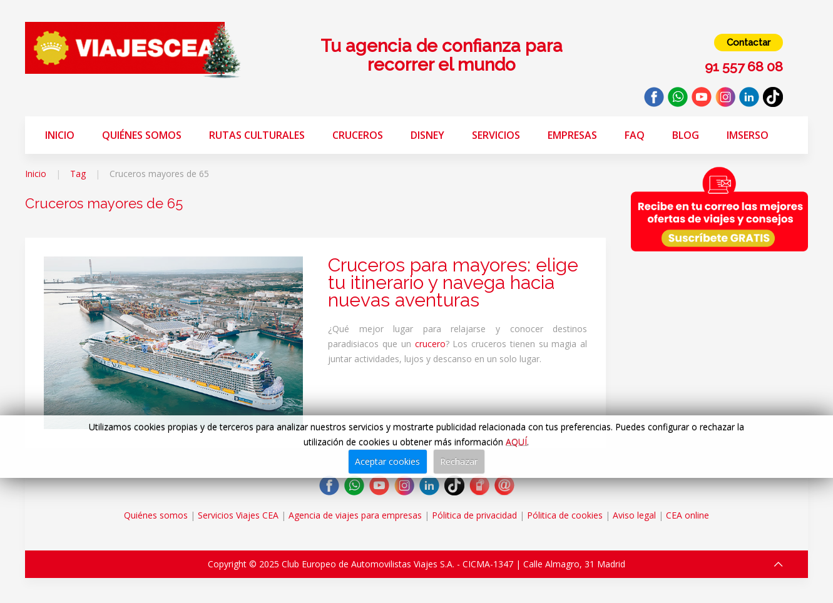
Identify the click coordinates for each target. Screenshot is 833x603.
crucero (430, 344)
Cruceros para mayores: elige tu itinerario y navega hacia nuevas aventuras (453, 282)
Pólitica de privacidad (474, 515)
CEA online (687, 515)
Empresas (572, 135)
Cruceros (357, 135)
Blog (685, 135)
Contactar (748, 42)
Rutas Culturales (257, 135)
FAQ (635, 135)
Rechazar (459, 461)
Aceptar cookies (387, 461)
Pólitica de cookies (565, 515)
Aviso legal (634, 515)
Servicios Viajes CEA (238, 515)
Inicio (59, 135)
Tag (78, 174)
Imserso (748, 135)
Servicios (496, 135)
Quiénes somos (141, 135)
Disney (427, 135)
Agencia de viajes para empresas (355, 515)
